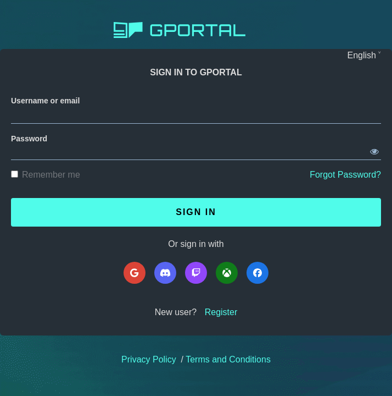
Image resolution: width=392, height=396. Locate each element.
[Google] (134, 273)
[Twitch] (196, 273)
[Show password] (374, 149)
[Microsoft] (227, 273)
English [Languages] (362, 55)
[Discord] (165, 273)
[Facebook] (257, 273)
